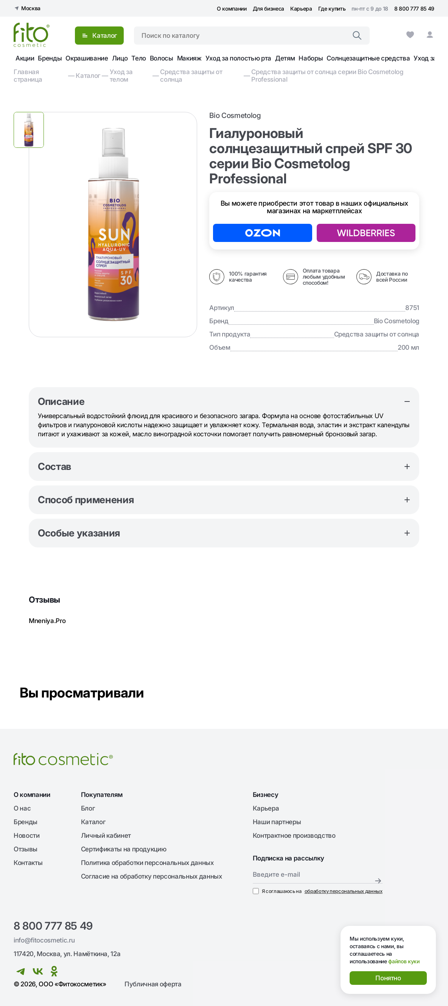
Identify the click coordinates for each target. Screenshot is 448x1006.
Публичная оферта (153, 984)
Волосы (161, 58)
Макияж (189, 58)
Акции (25, 58)
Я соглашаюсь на (318, 891)
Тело (138, 58)
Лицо (120, 58)
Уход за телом (121, 75)
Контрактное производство (294, 835)
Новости (27, 835)
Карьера (301, 8)
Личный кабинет (106, 835)
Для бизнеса (268, 8)
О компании (232, 8)
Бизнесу (265, 794)
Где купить (332, 8)
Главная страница (28, 75)
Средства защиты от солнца (191, 75)
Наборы (311, 58)
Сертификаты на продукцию (123, 849)
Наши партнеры (277, 822)
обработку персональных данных (344, 891)
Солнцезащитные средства (368, 58)
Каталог (88, 75)
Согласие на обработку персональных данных (151, 876)
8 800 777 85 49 (414, 8)
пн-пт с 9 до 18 (370, 8)
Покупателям (102, 794)
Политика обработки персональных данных (147, 862)
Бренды (50, 58)
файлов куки (403, 961)
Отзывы (25, 849)
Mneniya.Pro (47, 621)
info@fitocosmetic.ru (44, 940)
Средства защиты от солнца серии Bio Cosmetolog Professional (327, 75)
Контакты (28, 862)
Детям (285, 58)
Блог (88, 808)
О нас (22, 808)
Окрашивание (86, 58)
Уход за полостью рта (238, 58)
